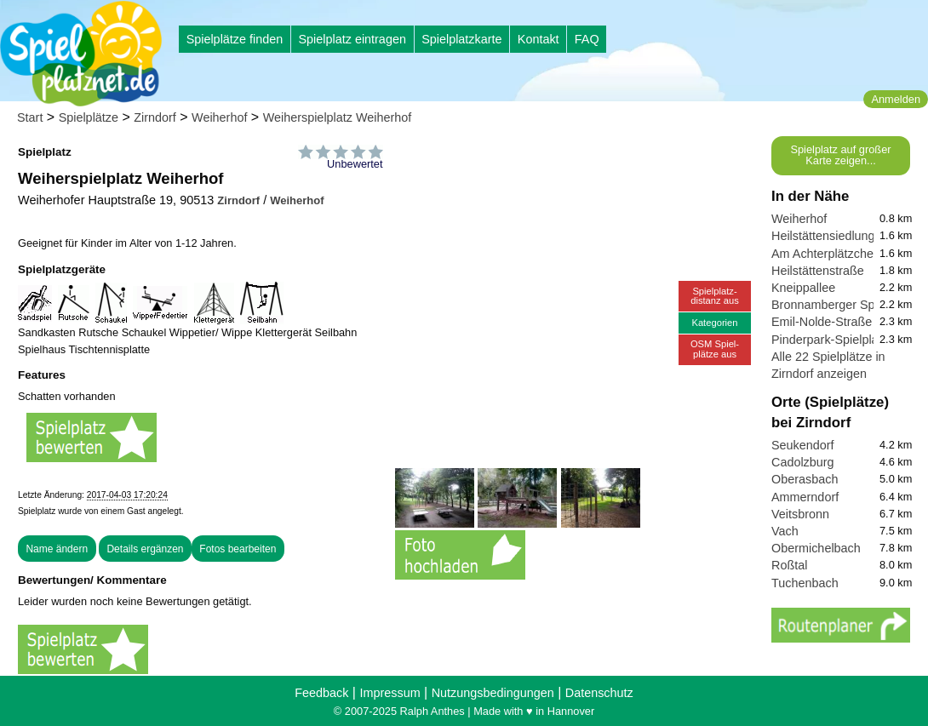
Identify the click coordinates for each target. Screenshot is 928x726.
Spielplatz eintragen (351, 39)
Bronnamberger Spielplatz (842, 305)
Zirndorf (155, 117)
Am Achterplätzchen (825, 253)
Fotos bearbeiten (237, 549)
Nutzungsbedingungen (493, 693)
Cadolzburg (802, 462)
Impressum (389, 693)
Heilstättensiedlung (823, 236)
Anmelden (895, 99)
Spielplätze (88, 117)
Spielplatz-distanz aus (714, 296)
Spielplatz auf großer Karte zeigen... (840, 155)
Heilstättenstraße (817, 270)
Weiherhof (219, 117)
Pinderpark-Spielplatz (829, 339)
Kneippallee (803, 287)
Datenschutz (599, 693)
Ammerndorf (805, 497)
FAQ (587, 39)
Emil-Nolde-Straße (821, 322)
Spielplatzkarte (461, 39)
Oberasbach (804, 479)
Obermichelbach (816, 548)
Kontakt (538, 39)
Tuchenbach (805, 583)
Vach (785, 531)
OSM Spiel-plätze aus (714, 348)
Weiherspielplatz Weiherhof (337, 117)
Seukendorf (802, 445)
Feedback (321, 693)
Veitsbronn (800, 514)
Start (30, 117)
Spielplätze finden (235, 39)
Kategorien (714, 322)
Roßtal (789, 565)
